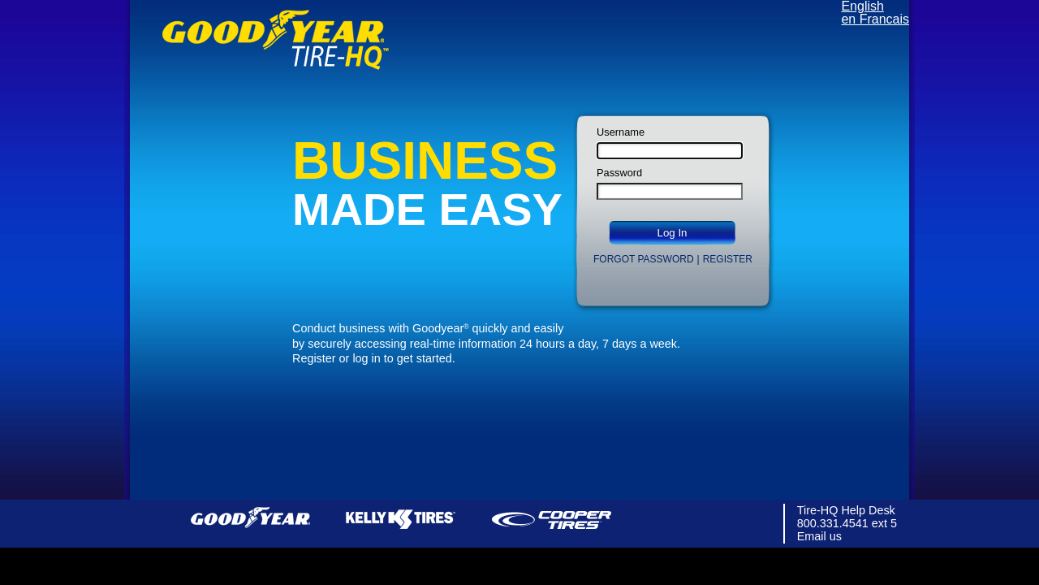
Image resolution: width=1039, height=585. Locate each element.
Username (621, 133)
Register (727, 259)
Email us (819, 536)
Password (619, 173)
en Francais (875, 19)
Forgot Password (643, 259)
